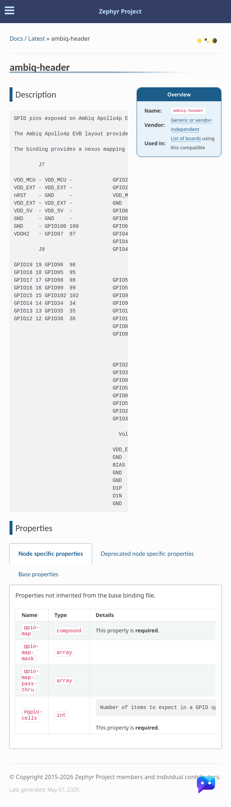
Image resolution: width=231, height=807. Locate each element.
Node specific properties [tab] (50, 554)
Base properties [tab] (38, 574)
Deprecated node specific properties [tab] (147, 554)
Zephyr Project (120, 11)
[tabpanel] (115, 667)
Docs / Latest (27, 38)
